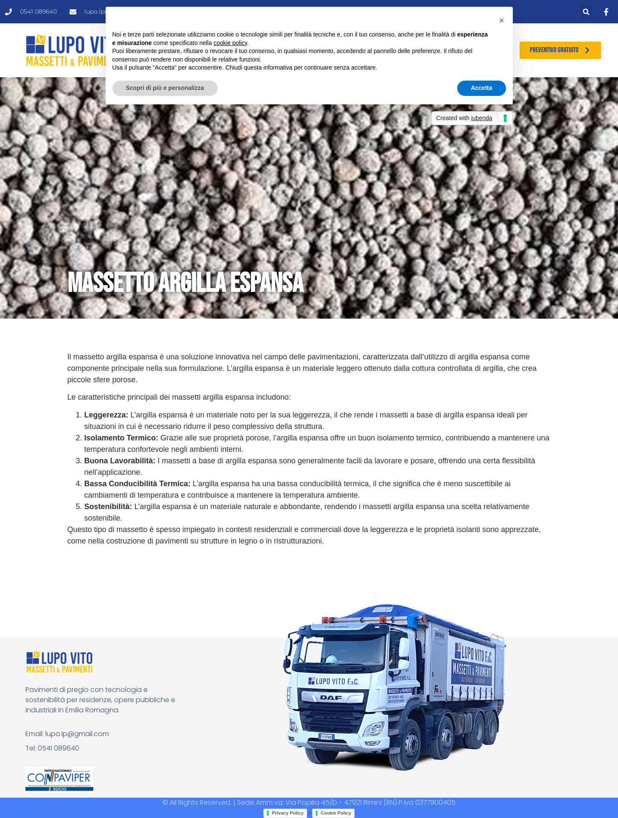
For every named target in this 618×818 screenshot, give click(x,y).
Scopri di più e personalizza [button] (165, 87)
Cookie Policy (336, 812)
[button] (586, 11)
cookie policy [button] (230, 42)
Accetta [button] (481, 87)
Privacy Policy (288, 812)
